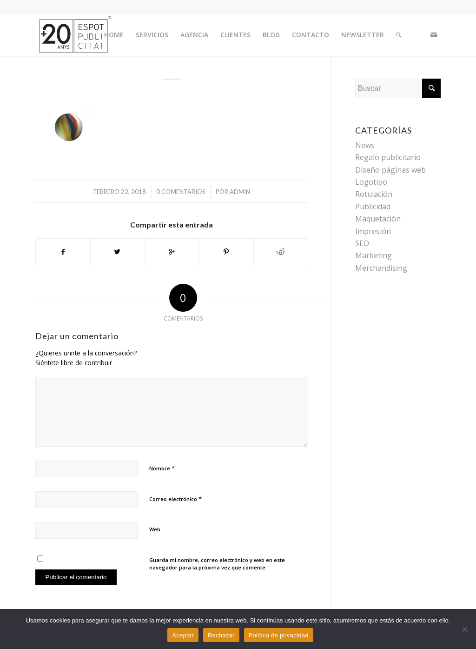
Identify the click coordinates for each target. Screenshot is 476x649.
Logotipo (371, 182)
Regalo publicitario (388, 157)
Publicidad (372, 206)
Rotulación (373, 194)
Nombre (162, 468)
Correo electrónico (175, 499)
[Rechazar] (464, 629)
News (365, 145)
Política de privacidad (279, 635)
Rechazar (221, 635)
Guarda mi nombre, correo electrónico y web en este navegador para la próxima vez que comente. (217, 563)
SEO (362, 243)
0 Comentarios (180, 191)
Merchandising (381, 268)
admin (240, 191)
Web (154, 529)
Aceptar (183, 635)
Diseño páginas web (390, 170)
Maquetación (378, 219)
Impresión (373, 231)
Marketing (373, 255)
